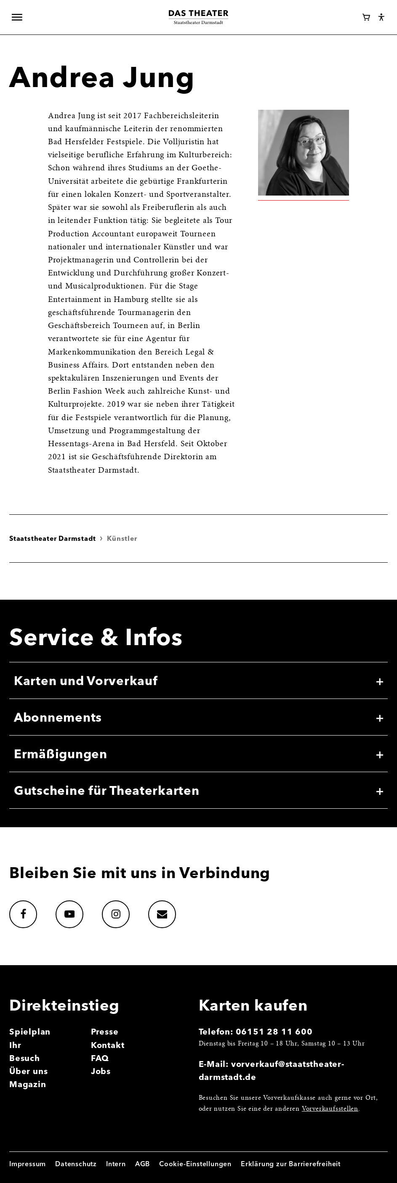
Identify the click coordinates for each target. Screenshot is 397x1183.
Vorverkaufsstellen (330, 1109)
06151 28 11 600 (274, 1032)
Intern (116, 1163)
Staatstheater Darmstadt (52, 538)
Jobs (101, 1071)
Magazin (27, 1084)
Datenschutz (76, 1163)
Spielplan (30, 1032)
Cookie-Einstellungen (195, 1163)
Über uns (28, 1071)
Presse (105, 1032)
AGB (142, 1163)
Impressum (27, 1163)
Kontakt (108, 1045)
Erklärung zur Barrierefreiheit (291, 1163)
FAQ (100, 1058)
